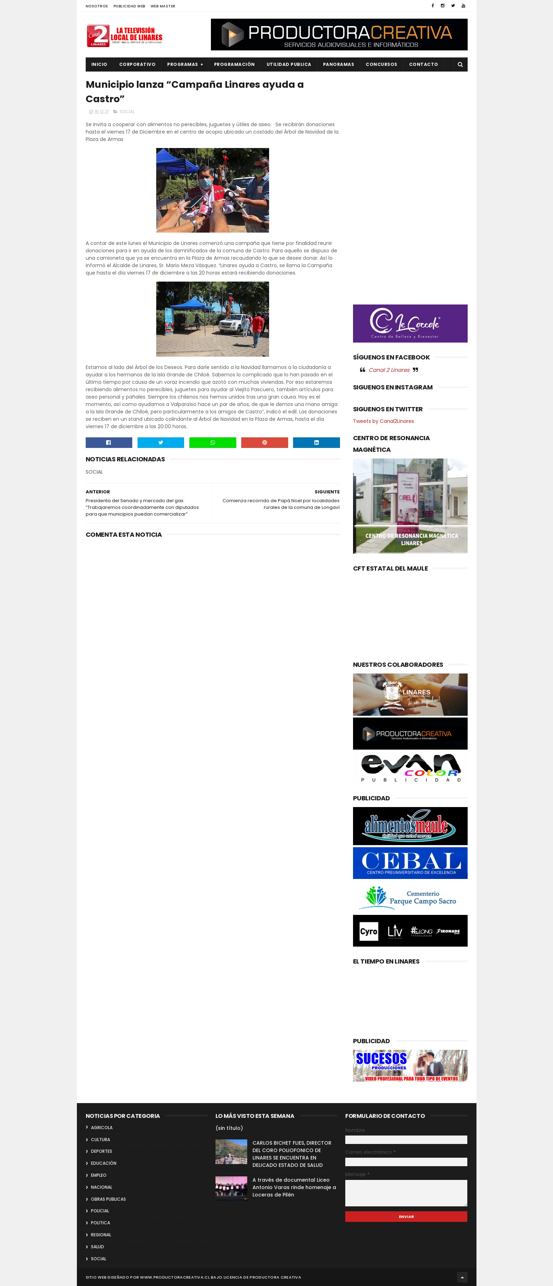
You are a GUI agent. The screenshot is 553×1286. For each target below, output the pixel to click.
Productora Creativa (275, 1277)
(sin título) (229, 1128)
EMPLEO (99, 1175)
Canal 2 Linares (389, 370)
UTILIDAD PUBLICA (289, 64)
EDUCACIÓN (103, 1163)
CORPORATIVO (137, 64)
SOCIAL (127, 112)
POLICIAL (100, 1211)
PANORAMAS (338, 64)
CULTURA (100, 1140)
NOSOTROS (97, 6)
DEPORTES (101, 1151)
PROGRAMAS (182, 64)
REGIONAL (101, 1235)
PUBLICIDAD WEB (129, 6)
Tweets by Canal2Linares (383, 421)
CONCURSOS (381, 64)
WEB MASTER (163, 6)
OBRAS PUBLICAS (108, 1199)
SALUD (97, 1247)
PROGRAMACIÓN (234, 64)
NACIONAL (101, 1187)
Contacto (423, 64)
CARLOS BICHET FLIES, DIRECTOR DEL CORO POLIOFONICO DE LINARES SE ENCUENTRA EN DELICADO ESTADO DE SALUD (292, 1154)
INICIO (99, 64)
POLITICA (100, 1223)
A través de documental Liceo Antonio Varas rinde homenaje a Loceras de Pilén (294, 1187)
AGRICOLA (102, 1128)
